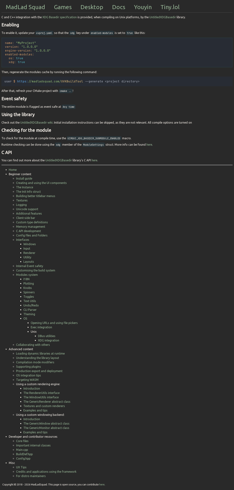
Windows (29, 244)
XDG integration (48, 340)
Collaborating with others (33, 344)
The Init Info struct (28, 191)
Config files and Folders (32, 235)
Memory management (30, 226)
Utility (27, 257)
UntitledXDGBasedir (162, 17)
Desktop (91, 7)
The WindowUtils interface (41, 397)
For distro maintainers (31, 476)
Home (13, 169)
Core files (22, 441)
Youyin (143, 7)
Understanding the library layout (37, 357)
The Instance (24, 187)
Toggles (28, 296)
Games (63, 7)
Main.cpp (22, 449)
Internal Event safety (29, 266)
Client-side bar (25, 217)
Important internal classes (33, 445)
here (149, 144)
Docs (118, 7)
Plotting (28, 283)
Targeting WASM (27, 379)
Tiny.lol (170, 7)
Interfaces (22, 239)
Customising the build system (35, 270)
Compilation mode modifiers (35, 362)
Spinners (29, 292)
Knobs (27, 287)
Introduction (31, 388)
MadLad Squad (25, 7)
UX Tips (21, 467)
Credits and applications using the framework (46, 471)
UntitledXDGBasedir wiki (36, 122)
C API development (28, 231)
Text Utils (29, 301)
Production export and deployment (39, 371)
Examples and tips (35, 410)
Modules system (27, 274)
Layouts (28, 261)
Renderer (29, 252)
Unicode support (27, 209)
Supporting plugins (28, 366)
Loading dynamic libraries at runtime (40, 353)
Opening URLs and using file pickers (54, 322)
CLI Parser (30, 309)
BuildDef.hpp (24, 454)
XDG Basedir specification (59, 17)
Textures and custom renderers (44, 406)
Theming (29, 314)
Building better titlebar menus (35, 196)
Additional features (29, 213)
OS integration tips (28, 375)
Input (26, 248)
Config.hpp (23, 458)
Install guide (24, 178)
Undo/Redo (31, 305)
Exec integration (41, 327)
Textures (22, 200)
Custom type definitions (32, 222)
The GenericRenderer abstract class (46, 401)
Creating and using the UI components (41, 182)
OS (25, 318)
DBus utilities (46, 336)
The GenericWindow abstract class (46, 423)
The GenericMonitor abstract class (46, 427)
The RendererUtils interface (41, 392)
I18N (26, 279)
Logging (21, 204)
